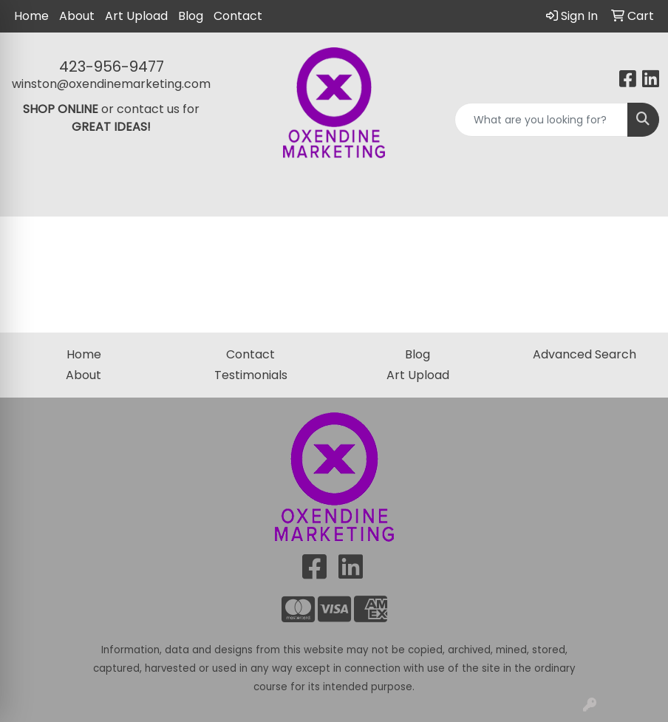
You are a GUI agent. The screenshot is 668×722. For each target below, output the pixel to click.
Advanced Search (584, 354)
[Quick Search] (541, 120)
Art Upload (136, 15)
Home (31, 15)
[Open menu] (638, 195)
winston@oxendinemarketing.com (111, 83)
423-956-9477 (111, 66)
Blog (190, 15)
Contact (238, 15)
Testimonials (250, 375)
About (77, 15)
